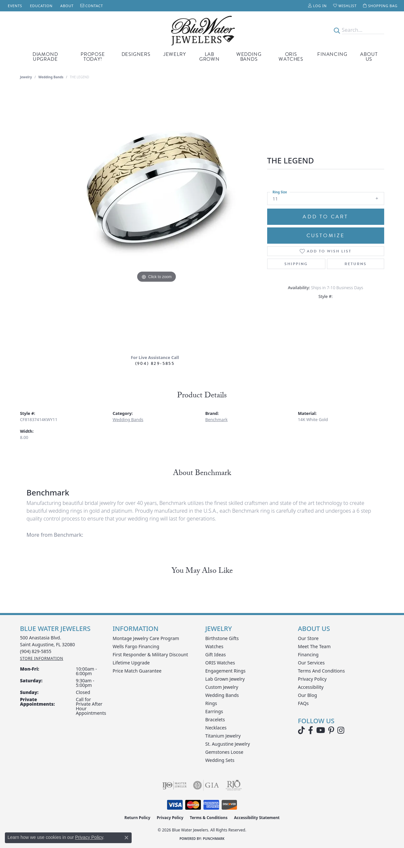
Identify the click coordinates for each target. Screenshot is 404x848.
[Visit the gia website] (206, 785)
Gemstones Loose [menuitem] (224, 752)
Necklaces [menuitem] (216, 728)
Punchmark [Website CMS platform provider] (214, 838)
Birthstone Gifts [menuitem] (222, 638)
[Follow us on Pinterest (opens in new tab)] (331, 730)
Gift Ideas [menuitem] (215, 654)
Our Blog (307, 695)
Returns (356, 264)
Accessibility (311, 687)
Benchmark (216, 419)
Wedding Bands (249, 57)
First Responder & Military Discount (150, 654)
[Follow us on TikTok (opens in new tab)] (301, 730)
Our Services (311, 663)
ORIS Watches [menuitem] (220, 663)
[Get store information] (41, 658)
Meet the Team (314, 646)
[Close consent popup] (126, 838)
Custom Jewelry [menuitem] (221, 687)
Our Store (308, 638)
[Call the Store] (36, 651)
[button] (317, 5)
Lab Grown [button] (209, 57)
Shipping (296, 264)
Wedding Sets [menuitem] (220, 760)
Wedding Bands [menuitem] (222, 695)
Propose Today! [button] (93, 57)
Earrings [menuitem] (214, 711)
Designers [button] (136, 54)
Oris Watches (291, 57)
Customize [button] (325, 235)
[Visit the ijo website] (174, 785)
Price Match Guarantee (137, 671)
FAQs (303, 703)
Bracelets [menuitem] (215, 719)
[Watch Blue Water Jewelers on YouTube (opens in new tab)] (320, 730)
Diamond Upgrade (45, 57)
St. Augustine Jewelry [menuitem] (227, 744)
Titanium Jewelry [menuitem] (223, 736)
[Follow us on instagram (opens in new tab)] (340, 730)
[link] (14, 5)
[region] (156, 219)
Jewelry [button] (174, 54)
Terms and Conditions (321, 671)
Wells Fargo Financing (136, 646)
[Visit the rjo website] (234, 785)
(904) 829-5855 (155, 363)
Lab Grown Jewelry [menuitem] (225, 679)
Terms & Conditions (209, 817)
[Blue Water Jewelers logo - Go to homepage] (202, 30)
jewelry (26, 77)
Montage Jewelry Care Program (146, 638)
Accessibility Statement (257, 817)
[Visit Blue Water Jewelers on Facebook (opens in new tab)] (310, 730)
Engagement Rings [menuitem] (225, 671)
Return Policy (137, 817)
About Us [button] (368, 57)
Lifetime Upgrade (131, 663)
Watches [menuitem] (214, 646)
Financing (332, 54)
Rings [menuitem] (211, 703)
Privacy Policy (312, 679)
